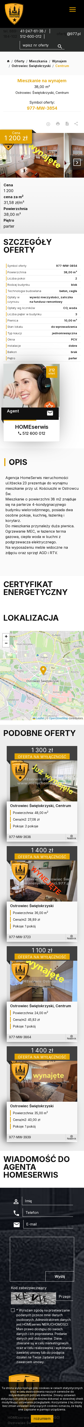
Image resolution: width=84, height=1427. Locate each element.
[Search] (42, 45)
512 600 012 (31, 433)
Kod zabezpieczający (29, 1288)
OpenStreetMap (58, 718)
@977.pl (74, 34)
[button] (43, 671)
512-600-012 (30, 36)
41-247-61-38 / (33, 31)
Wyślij (60, 1276)
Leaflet (38, 718)
